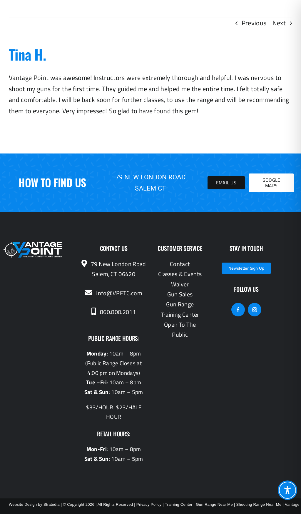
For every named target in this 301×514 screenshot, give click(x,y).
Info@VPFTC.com (113, 293)
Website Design (23, 504)
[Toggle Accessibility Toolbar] (287, 490)
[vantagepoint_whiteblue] (33, 245)
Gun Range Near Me (214, 504)
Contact (180, 263)
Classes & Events (180, 273)
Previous (254, 23)
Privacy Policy (149, 504)
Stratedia (52, 504)
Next (279, 23)
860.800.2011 (113, 311)
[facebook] (238, 309)
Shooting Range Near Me (259, 504)
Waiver (180, 284)
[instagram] (254, 309)
